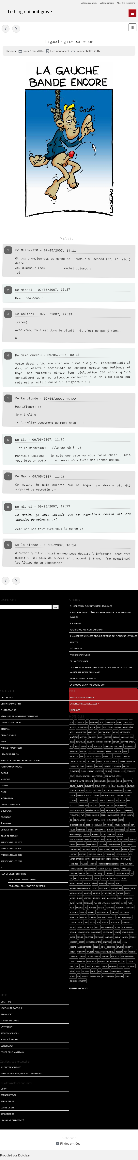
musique (96, 893)
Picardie (91, 913)
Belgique (91, 742)
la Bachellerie (114, 844)
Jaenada (111, 835)
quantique (127, 918)
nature (120, 893)
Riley (97, 928)
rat (86, 923)
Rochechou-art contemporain (86, 630)
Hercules (81, 830)
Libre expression (9, 830)
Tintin (82, 957)
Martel (117, 869)
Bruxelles (74, 757)
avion (100, 737)
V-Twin (104, 967)
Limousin (92, 854)
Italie (103, 835)
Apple (72, 732)
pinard (115, 913)
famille (120, 810)
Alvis (99, 727)
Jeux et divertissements (13, 874)
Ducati (122, 801)
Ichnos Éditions (9, 1040)
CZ (109, 786)
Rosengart (96, 932)
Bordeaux (108, 747)
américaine (108, 727)
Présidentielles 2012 (11, 849)
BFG (71, 747)
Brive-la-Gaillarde (96, 752)
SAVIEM (125, 937)
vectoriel (131, 967)
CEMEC (99, 762)
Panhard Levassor (102, 903)
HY (127, 830)
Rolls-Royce (127, 928)
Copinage (6, 817)
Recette (74, 642)
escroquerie (120, 806)
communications (83, 776)
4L (75, 723)
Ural (83, 967)
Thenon (132, 952)
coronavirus (100, 781)
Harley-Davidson (121, 825)
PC (86, 908)
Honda (110, 830)
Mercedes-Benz (122, 874)
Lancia (94, 849)
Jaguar (120, 835)
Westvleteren (108, 976)
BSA (81, 757)
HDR (132, 825)
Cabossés (97, 757)
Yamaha (119, 976)
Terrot (119, 952)
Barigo (116, 737)
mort (118, 884)
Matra (89, 874)
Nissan (72, 898)
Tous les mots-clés (78, 989)
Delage (89, 791)
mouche (87, 893)
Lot (130, 854)
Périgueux (120, 908)
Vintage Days (116, 971)
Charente (74, 767)
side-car (116, 942)
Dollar (73, 801)
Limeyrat (73, 854)
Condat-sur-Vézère (113, 776)
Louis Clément (98, 859)
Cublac (80, 786)
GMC (121, 820)
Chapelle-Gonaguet (127, 762)
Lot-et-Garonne (77, 859)
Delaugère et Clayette (113, 791)
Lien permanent (59, 51)
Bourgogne (130, 747)
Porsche (92, 918)
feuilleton (74, 815)
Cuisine (4, 773)
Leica (133, 849)
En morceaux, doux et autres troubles (91, 606)
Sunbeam (128, 947)
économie (83, 806)
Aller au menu (105, 2)
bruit (125, 752)
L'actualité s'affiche (12, 1008)
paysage (79, 908)
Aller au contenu (85, 2)
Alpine (92, 727)
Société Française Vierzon (81, 947)
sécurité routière (93, 942)
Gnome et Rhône (77, 825)
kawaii (72, 844)
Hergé (89, 830)
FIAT (82, 815)
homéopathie (99, 830)
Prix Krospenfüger (80, 655)
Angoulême (128, 727)
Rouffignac (108, 932)
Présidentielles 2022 (11, 861)
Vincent (106, 971)
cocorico (131, 771)
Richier (90, 928)
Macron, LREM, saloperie (108, 864)
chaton (98, 767)
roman (73, 932)
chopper (99, 771)
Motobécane (116, 889)
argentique (81, 732)
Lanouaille (115, 849)
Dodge (127, 796)
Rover (117, 932)
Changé (114, 762)
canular (81, 762)
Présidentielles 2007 (88, 51)
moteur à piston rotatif (80, 889)
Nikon (127, 893)
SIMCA (124, 942)
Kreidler (102, 844)
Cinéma (4, 786)
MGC (76, 879)
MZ (114, 893)
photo (83, 913)
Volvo (127, 971)
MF (132, 874)
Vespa (78, 971)
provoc (111, 918)
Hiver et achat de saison (83, 678)
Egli (91, 806)
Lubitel (116, 859)
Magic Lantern (126, 864)
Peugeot (130, 908)
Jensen (109, 840)
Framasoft (7, 1014)
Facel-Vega (110, 810)
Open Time (6, 1002)
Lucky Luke (125, 859)
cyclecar (89, 786)
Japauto (87, 840)
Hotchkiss (119, 830)
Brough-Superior (113, 752)
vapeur (122, 967)
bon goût (98, 747)
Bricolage (6, 811)
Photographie (8, 710)
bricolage (74, 752)
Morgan (102, 884)
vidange (85, 971)
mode (123, 879)
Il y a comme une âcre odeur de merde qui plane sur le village (103, 636)
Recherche (8, 600)
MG (71, 879)
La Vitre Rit (6, 1027)
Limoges (82, 854)
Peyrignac (74, 913)
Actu (102, 723)
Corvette (128, 781)
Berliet (116, 742)
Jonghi (133, 840)
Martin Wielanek (10, 1021)
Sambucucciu (31, 355)
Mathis (82, 874)
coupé (72, 786)
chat (82, 767)
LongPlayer (7, 1046)
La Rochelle (75, 849)
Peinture (92, 908)
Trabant (105, 957)
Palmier (79, 903)
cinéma (108, 771)
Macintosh (74, 864)
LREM (108, 859)
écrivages (6, 824)
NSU (103, 898)
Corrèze (111, 781)
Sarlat (117, 937)
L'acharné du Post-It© (12, 1120)
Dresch (102, 801)
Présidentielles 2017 (11, 855)
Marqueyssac (90, 869)
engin (102, 806)
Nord (79, 898)
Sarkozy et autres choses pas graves (20, 761)
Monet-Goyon (76, 884)
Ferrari (128, 810)
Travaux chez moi (10, 805)
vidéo (93, 971)
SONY (103, 947)
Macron (92, 864)
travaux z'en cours (11, 723)
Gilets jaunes (79, 820)
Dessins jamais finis (11, 704)
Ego (96, 806)
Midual (97, 879)
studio (120, 947)
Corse (119, 781)
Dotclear (24, 1156)
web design (95, 976)
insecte (87, 835)
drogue (110, 801)
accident (94, 723)
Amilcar (118, 727)
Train (72, 962)
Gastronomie (113, 815)
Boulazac (119, 747)
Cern (106, 762)
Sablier (80, 937)
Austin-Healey (105, 732)
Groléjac (98, 825)
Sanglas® (109, 937)
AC (87, 723)
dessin (72, 796)
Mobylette (115, 879)
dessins (96, 796)
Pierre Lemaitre (103, 913)
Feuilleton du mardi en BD (23, 879)
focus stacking (92, 815)
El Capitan (75, 623)
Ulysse (130, 962)
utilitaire (96, 967)
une (71, 967)
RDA (98, 923)
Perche (101, 908)
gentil (130, 815)
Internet (95, 835)
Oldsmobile (128, 898)
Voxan (72, 976)
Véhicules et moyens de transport (19, 716)
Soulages (111, 947)
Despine (128, 791)
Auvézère (74, 737)
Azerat (108, 737)
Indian (132, 830)
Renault (105, 923)
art (95, 732)
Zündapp (82, 981)
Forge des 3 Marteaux (12, 1052)
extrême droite (92, 810)
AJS (131, 723)
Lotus (87, 859)
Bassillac (125, 737)
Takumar (81, 952)
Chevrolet (74, 771)
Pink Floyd (124, 913)
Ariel (90, 732)
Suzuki (72, 952)
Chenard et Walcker (112, 767)
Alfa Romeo (83, 727)
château (89, 767)
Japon (96, 840)
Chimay (90, 771)
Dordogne (82, 801)
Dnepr (120, 796)
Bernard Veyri (8, 1095)
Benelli (99, 742)
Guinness (108, 825)
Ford (103, 815)
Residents (126, 923)
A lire (4, 792)
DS (116, 801)
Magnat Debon (76, 869)
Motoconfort (130, 889)
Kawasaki (81, 844)
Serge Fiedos (7, 1114)
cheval (126, 767)
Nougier (96, 898)
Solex (96, 947)
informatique (76, 835)
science (133, 937)
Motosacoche (76, 893)
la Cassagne (127, 844)
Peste (4, 742)
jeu (115, 840)
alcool (73, 727)
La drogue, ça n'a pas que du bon (87, 685)
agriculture (122, 723)
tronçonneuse (113, 962)
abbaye (81, 723)
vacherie (113, 967)
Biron (83, 747)
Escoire (110, 806)
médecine (110, 874)
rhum (72, 928)
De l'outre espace (79, 661)
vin (99, 971)
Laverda (125, 849)
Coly (72, 776)
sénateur (107, 942)
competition (97, 776)
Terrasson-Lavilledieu (104, 952)
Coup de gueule (9, 836)
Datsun (131, 786)
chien (83, 771)
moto (94, 889)
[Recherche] (26, 607)
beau (72, 742)
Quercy (73, 923)
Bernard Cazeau (128, 742)
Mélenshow (76, 649)
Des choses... (7, 698)
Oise (120, 898)
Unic (77, 967)
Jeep (102, 840)
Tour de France (93, 957)
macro (84, 864)
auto (115, 732)
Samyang (99, 937)
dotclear (93, 801)
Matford (73, 874)
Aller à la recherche (125, 2)
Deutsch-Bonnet (108, 796)
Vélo (72, 971)
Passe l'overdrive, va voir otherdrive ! (21, 1074)
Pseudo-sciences (10, 1033)
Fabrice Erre (7, 1101)
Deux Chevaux (8, 735)
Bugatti (88, 757)
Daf (113, 786)
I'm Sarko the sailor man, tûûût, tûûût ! (16, 28)
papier (123, 903)
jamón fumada (76, 840)
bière (77, 747)
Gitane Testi (112, 820)
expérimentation (77, 810)
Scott (81, 942)
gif (71, 820)
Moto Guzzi (104, 889)
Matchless (125, 869)
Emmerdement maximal (82, 698)
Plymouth (74, 918)
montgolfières (90, 884)
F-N (102, 810)
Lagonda (86, 849)
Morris (111, 884)
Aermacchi (110, 723)
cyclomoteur (100, 786)
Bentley (107, 742)
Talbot (90, 952)
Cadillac (117, 757)
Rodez (117, 928)
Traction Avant (127, 957)
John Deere (123, 840)
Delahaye (98, 791)
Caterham (91, 762)
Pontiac (83, 918)
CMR (123, 771)
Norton (87, 898)
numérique (111, 898)
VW (78, 976)
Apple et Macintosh (11, 748)
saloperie (89, 937)
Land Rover (104, 849)
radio (80, 923)
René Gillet (115, 923)
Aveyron (83, 737)
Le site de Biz (7, 1108)
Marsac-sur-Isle (105, 869)
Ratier (92, 923)
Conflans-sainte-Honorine (81, 781)
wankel (85, 976)
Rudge (72, 937)
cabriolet (107, 757)
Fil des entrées (70, 1144)
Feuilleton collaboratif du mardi (27, 886)
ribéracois (80, 928)
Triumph (101, 962)
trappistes (80, 962)
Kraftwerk (92, 844)
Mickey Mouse (86, 879)
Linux (100, 854)
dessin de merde (84, 796)
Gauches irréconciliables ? (84, 704)
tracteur (115, 957)
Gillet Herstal (93, 820)
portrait (102, 918)
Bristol (83, 752)
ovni (72, 903)
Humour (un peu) (10, 754)
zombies (73, 981)
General (5, 729)
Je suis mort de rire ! (5, 28)
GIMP (103, 820)
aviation (92, 737)
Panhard (88, 903)
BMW (90, 747)
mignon (105, 879)
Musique (5, 779)
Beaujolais (80, 742)
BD (131, 737)
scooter (73, 942)
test (125, 952)
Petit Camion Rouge (11, 767)
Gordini (89, 825)
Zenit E (127, 976)
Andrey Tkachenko (11, 1067)
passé (72, 908)
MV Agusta (106, 893)
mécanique (99, 874)
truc (124, 962)
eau (128, 801)
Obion (4, 1089)
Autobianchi (124, 732)
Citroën (116, 771)
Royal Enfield (127, 932)
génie (123, 815)
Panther (115, 903)
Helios (72, 830)
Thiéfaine (74, 957)
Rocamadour (107, 928)
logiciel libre (121, 854)
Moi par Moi (7, 798)
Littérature (109, 854)
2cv (71, 723)
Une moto (75, 710)
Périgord (110, 908)
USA (88, 967)
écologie (73, 806)
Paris (130, 903)
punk (118, 918)
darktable (121, 786)
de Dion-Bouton (77, 791)
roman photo (83, 932)
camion (126, 757)
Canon (72, 762)
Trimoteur (91, 962)
